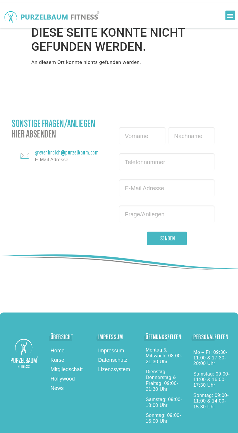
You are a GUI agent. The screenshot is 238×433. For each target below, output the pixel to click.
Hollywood (63, 379)
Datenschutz (112, 360)
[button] (230, 15)
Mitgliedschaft (67, 369)
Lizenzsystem (114, 369)
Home (58, 351)
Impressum (111, 351)
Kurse (57, 360)
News (57, 388)
